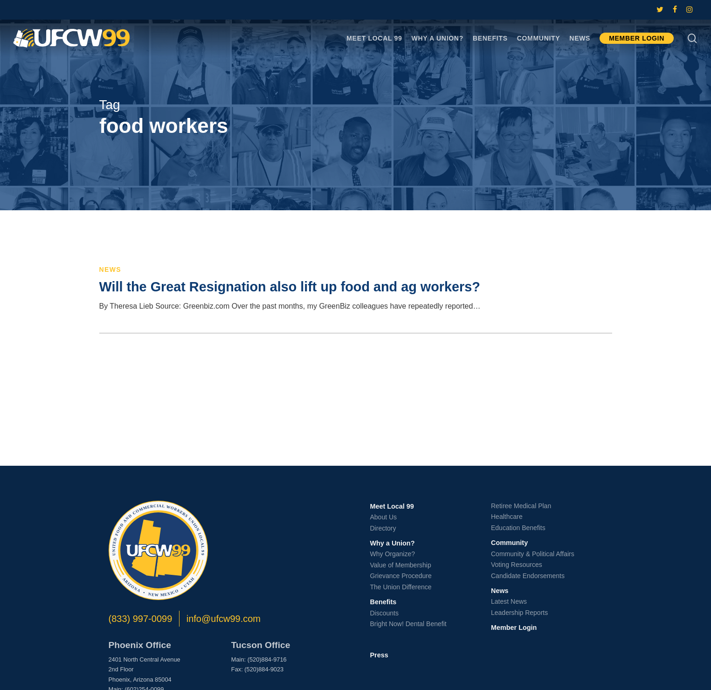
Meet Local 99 (392, 506)
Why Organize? (392, 554)
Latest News (509, 601)
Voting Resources (516, 564)
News (110, 269)
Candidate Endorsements (528, 576)
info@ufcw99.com (223, 619)
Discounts (384, 613)
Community (509, 542)
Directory (383, 528)
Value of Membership (400, 565)
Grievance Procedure (401, 576)
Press (379, 655)
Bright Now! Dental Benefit (408, 624)
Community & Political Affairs (532, 554)
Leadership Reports (519, 612)
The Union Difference (401, 587)
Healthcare (507, 516)
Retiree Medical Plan (521, 506)
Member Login (514, 627)
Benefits (383, 602)
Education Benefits (518, 527)
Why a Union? (392, 543)
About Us (383, 517)
